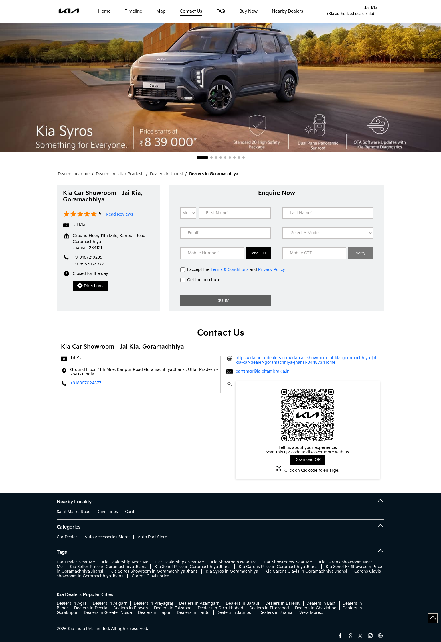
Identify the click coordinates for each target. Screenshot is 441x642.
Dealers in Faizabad (173, 608)
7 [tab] (234, 157)
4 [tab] (220, 157)
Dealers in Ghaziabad (316, 608)
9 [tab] (243, 157)
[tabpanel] (220, 87)
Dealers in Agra (72, 603)
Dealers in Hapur (154, 612)
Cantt (130, 511)
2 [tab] (211, 157)
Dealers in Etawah (130, 608)
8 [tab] (239, 157)
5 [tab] (225, 157)
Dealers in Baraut (242, 603)
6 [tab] (230, 157)
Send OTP (258, 253)
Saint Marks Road (74, 511)
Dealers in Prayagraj (153, 603)
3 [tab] (216, 157)
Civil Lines (108, 511)
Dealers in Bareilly (282, 603)
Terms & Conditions (230, 269)
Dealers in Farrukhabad (220, 608)
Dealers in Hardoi (194, 612)
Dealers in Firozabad (269, 608)
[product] (327, 233)
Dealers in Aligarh (110, 603)
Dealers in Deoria (90, 608)
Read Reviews (119, 214)
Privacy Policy (271, 269)
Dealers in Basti (321, 603)
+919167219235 (87, 257)
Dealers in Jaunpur (235, 612)
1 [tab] (202, 157)
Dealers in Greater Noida (108, 612)
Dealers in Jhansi (275, 612)
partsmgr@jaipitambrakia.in (263, 371)
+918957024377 (88, 264)
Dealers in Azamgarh (199, 603)
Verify (360, 253)
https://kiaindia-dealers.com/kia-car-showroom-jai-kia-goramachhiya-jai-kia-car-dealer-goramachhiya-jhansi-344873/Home (307, 360)
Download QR (307, 459)
